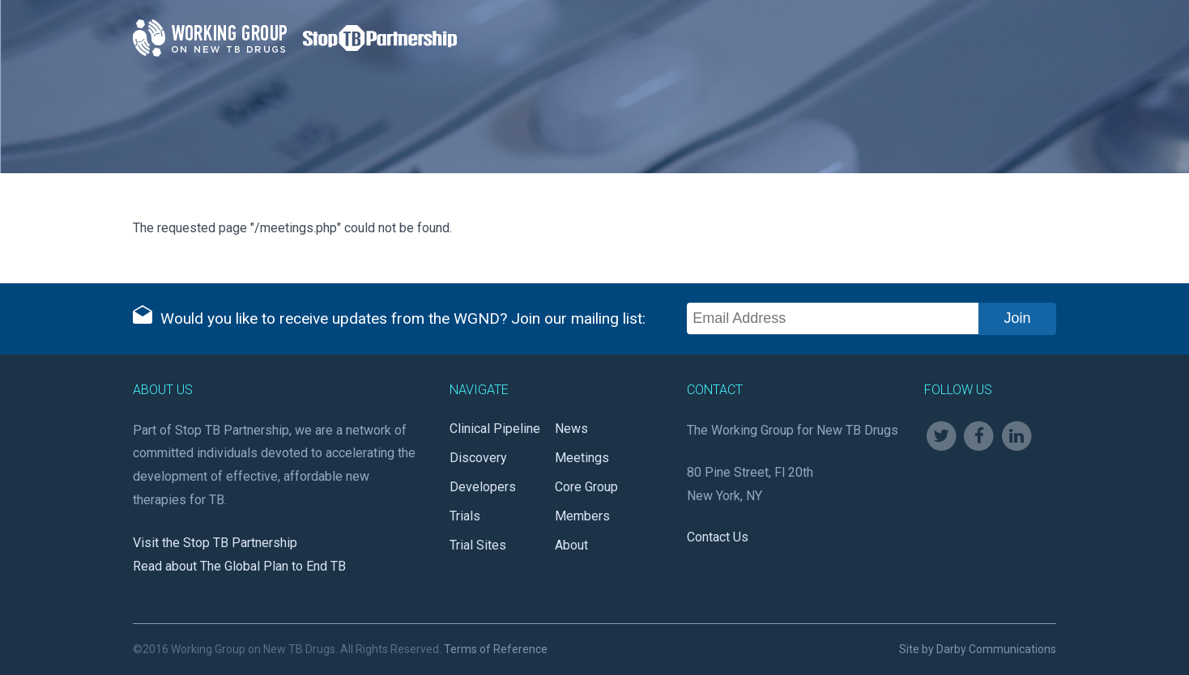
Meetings (582, 457)
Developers (483, 487)
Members (582, 516)
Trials (465, 516)
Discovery (478, 457)
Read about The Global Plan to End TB (239, 566)
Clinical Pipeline (495, 428)
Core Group (586, 487)
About (571, 545)
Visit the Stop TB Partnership (215, 542)
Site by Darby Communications (977, 649)
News (571, 428)
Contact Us (717, 537)
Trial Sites (478, 545)
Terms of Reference (496, 649)
